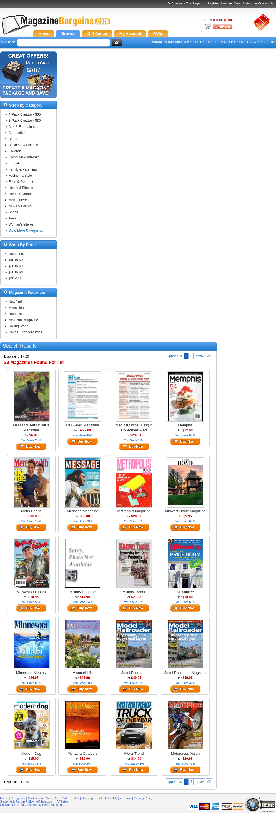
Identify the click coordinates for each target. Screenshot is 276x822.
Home (4, 798)
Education (16, 163)
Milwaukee (185, 592)
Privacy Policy (143, 798)
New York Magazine (23, 320)
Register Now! (217, 3)
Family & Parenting (23, 169)
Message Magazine (82, 511)
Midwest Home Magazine (185, 511)
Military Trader (133, 592)
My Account (36, 798)
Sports (13, 212)
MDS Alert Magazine (82, 425)
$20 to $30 (16, 266)
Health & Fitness (21, 188)
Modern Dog (31, 753)
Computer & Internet (24, 157)
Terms (127, 798)
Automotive (17, 133)
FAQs (117, 798)
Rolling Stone (18, 326)
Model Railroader (134, 673)
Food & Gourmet (21, 182)
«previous (174, 356)
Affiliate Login (45, 801)
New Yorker (17, 302)
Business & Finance (23, 145)
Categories (18, 798)
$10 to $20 (16, 260)
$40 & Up (15, 278)
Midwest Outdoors (31, 592)
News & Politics (20, 206)
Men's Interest (19, 200)
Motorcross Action (185, 753)
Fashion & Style (20, 176)
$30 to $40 (16, 272)
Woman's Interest (21, 224)
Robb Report (18, 314)
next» (199, 356)
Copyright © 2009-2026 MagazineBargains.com (32, 804)
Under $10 (16, 254)
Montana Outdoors (83, 753)
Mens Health (18, 308)
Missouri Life (82, 673)
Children (15, 151)
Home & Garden (21, 194)
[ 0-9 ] (271, 41)
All (209, 356)
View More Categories (26, 231)
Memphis (185, 425)
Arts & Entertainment (24, 127)
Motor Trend (134, 753)
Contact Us (265, 3)
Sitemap (87, 798)
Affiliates (62, 801)
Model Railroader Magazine (185, 673)
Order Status (242, 3)
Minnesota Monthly (31, 673)
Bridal (13, 139)
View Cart (52, 798)
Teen (12, 218)
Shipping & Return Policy (17, 801)
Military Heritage (83, 592)
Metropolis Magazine (134, 511)
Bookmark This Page (185, 3)
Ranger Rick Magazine (25, 332)
